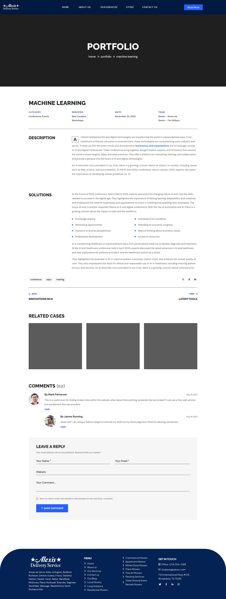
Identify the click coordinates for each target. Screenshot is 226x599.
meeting (60, 279)
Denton (43, 575)
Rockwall (51, 582)
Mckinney (34, 582)
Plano (42, 582)
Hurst (48, 579)
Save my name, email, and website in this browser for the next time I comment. (76, 498)
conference (36, 279)
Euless (51, 575)
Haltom (32, 579)
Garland (67, 575)
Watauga (44, 585)
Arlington (57, 572)
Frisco (58, 575)
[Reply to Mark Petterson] (47, 409)
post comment (53, 508)
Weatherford (57, 585)
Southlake (34, 585)
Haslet (40, 579)
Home (92, 56)
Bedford (67, 572)
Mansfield (64, 579)
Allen (48, 572)
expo (48, 279)
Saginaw (71, 582)
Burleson (33, 575)
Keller (55, 579)
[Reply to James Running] (63, 427)
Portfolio (106, 56)
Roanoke (61, 582)
